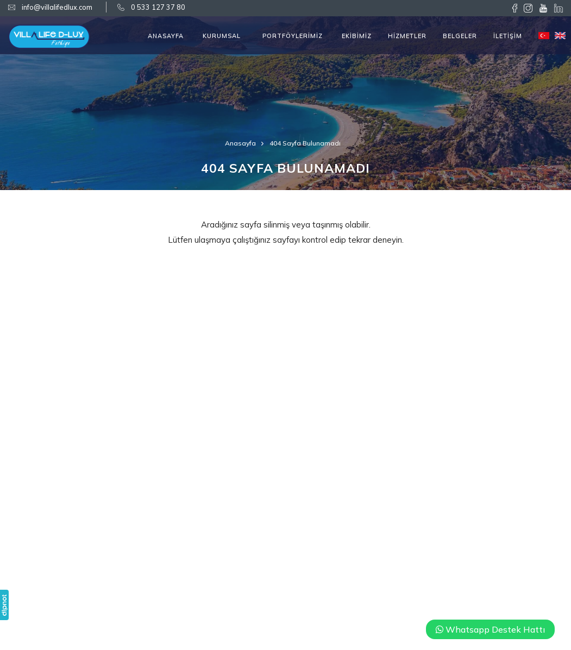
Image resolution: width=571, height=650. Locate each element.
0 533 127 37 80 (158, 7)
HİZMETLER (407, 36)
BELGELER (460, 36)
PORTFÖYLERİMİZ (292, 36)
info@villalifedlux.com (57, 7)
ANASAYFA (166, 36)
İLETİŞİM (507, 36)
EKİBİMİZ (357, 36)
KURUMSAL (222, 36)
